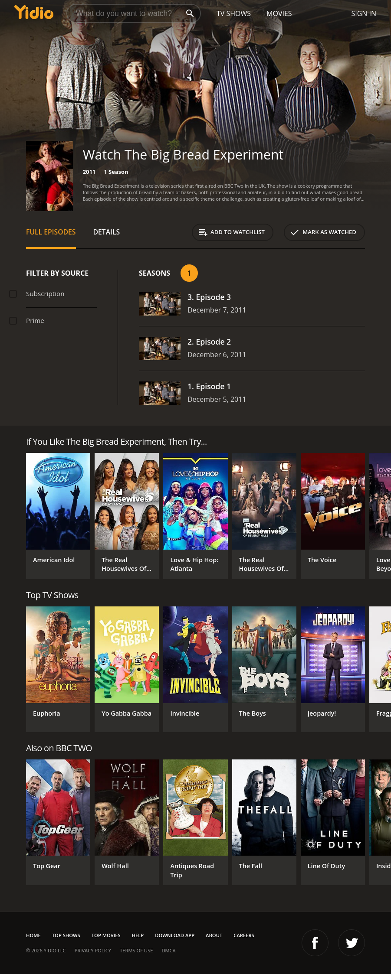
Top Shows (66, 935)
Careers (243, 935)
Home (33, 935)
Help (138, 935)
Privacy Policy (93, 950)
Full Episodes (51, 232)
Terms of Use (136, 950)
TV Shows (234, 13)
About (214, 935)
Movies (279, 13)
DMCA (168, 950)
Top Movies (106, 935)
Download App (174, 935)
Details (106, 232)
